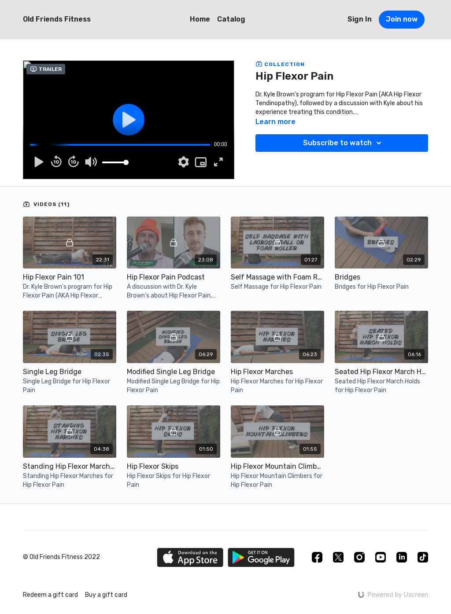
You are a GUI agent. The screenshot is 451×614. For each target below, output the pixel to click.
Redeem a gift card (50, 595)
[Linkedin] (401, 557)
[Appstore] (190, 557)
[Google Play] (261, 557)
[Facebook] (317, 557)
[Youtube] (380, 557)
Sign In (359, 19)
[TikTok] (423, 557)
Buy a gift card (106, 595)
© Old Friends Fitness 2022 (61, 557)
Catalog (231, 19)
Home (200, 19)
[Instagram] (359, 557)
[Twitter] (338, 557)
